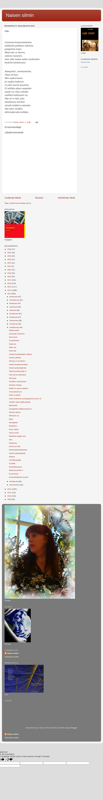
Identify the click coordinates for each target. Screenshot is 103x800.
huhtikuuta (13, 324)
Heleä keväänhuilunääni (18, 364)
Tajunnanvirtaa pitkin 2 (17, 371)
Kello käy (12, 351)
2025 (9, 253)
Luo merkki (84, 67)
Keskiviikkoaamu (15, 467)
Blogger (74, 728)
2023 (9, 259)
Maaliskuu (13, 426)
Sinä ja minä (14, 433)
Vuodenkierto (14, 340)
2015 (9, 287)
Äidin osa (12, 347)
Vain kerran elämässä (17, 375)
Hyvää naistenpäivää (17, 453)
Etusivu (39, 197)
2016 (9, 283)
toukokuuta (14, 320)
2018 (9, 276)
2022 (9, 263)
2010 (9, 496)
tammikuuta (14, 485)
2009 (9, 499)
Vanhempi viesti (66, 197)
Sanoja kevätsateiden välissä (20, 354)
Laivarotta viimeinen (17, 334)
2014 (9, 290)
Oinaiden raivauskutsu (17, 381)
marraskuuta (14, 300)
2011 (9, 493)
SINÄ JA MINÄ (14, 395)
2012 (9, 489)
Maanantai (13, 405)
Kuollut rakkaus (15, 358)
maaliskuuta (14, 327)
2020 (9, 270)
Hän (10, 440)
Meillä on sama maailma (18, 388)
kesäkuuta (13, 317)
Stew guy (12, 378)
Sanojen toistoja (15, 385)
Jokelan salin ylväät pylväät (19, 402)
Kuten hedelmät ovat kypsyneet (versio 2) (25, 399)
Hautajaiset (13, 422)
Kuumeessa (13, 474)
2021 (9, 266)
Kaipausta (13, 443)
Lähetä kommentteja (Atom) (20, 203)
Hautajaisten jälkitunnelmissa (20, 409)
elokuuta (13, 310)
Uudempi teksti (13, 197)
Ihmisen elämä (14, 412)
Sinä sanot (13, 337)
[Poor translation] (9, 759)
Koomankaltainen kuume (18, 477)
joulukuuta (13, 297)
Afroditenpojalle (15, 460)
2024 (9, 256)
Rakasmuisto (14, 330)
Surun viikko (14, 429)
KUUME (12, 464)
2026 (9, 249)
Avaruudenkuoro (15, 392)
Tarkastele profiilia (12, 657)
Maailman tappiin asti (17, 436)
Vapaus (12, 457)
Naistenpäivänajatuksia (18, 450)
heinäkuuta (14, 314)
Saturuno (12, 344)
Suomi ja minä (14, 446)
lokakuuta (13, 303)
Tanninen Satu (85, 62)
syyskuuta (13, 307)
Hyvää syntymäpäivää (17, 368)
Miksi (11, 419)
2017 (9, 280)
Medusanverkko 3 (16, 470)
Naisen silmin (20, 15)
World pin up (14, 416)
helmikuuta (13, 481)
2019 (9, 273)
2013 (9, 294)
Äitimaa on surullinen (17, 361)
